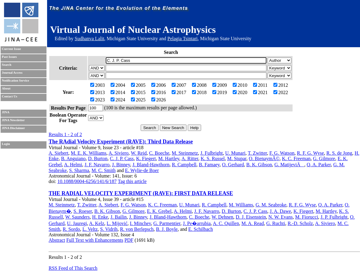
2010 (240, 85)
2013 (97, 92)
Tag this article (132, 181)
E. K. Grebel (159, 211)
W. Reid (139, 153)
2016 (158, 92)
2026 (158, 99)
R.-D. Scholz (300, 223)
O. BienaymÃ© (264, 158)
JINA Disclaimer (13, 128)
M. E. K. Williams (88, 153)
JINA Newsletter (13, 120)
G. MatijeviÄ (289, 164)
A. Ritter (189, 158)
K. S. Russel (213, 158)
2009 (219, 85)
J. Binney (121, 164)
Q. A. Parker (319, 164)
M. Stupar (236, 158)
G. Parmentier (166, 223)
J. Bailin (119, 217)
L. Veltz (90, 229)
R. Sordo (71, 229)
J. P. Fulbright (334, 217)
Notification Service (15, 80)
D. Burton (98, 158)
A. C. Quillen (226, 223)
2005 (138, 85)
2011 (260, 85)
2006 (158, 85)
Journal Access (12, 72)
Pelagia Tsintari (182, 38)
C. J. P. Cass (122, 158)
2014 (118, 92)
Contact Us (9, 96)
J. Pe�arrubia (197, 223)
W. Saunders (77, 217)
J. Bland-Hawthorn (151, 164)
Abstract (57, 240)
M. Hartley (168, 158)
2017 (179, 92)
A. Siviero (118, 153)
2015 (138, 92)
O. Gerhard (233, 164)
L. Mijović (117, 223)
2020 (240, 92)
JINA (5, 112)
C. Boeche (159, 153)
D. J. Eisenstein (251, 217)
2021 (260, 92)
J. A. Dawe (280, 211)
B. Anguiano (73, 158)
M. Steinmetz (185, 153)
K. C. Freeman (296, 158)
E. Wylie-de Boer (142, 170)
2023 (97, 99)
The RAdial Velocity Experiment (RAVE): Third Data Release (121, 142)
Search (6, 64)
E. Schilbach (200, 229)
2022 (280, 92)
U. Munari (235, 153)
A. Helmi (73, 164)
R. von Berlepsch (137, 229)
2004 (118, 85)
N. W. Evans (280, 217)
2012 (280, 85)
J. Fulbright (212, 153)
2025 (138, 99)
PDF (129, 240)
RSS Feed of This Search (73, 268)
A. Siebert (58, 153)
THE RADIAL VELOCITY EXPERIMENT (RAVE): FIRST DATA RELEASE (141, 193)
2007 (179, 85)
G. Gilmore (324, 158)
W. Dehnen (222, 217)
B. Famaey (209, 164)
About (6, 88)
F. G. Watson (281, 153)
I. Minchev (140, 223)
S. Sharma (79, 170)
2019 (219, 92)
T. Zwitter (257, 153)
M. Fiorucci (306, 217)
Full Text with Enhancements (94, 240)
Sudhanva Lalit (89, 38)
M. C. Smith (103, 170)
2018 (199, 92)
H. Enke (100, 217)
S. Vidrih (109, 229)
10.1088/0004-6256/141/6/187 (87, 181)
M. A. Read (253, 223)
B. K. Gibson (259, 164)
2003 (97, 85)
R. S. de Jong (339, 153)
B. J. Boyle (167, 229)
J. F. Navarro (96, 164)
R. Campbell (184, 164)
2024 (118, 99)
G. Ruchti (275, 223)
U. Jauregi (77, 223)
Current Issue (11, 49)
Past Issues (9, 56)
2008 (199, 85)
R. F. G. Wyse (310, 153)
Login (6, 144)
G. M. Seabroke (270, 204)
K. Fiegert (146, 158)
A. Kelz (96, 223)
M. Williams (241, 204)
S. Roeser (83, 211)
